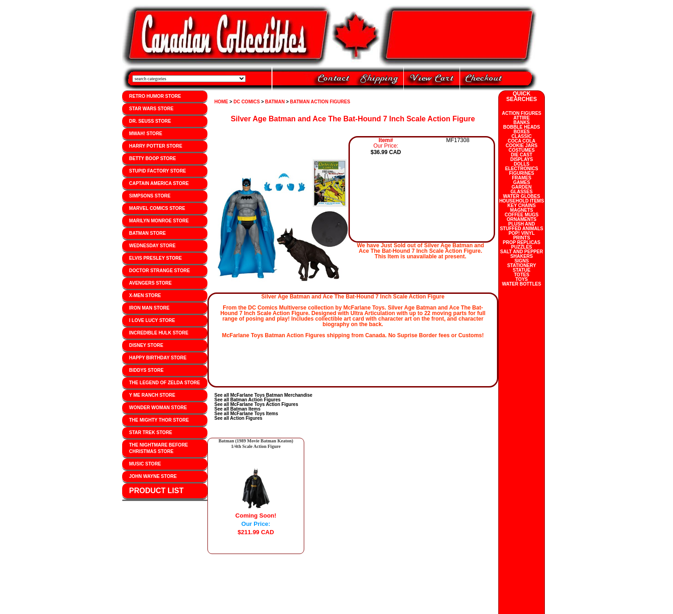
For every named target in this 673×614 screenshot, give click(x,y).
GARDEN (521, 187)
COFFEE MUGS (521, 214)
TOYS (521, 279)
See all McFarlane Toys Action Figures (256, 404)
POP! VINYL (521, 233)
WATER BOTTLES (521, 283)
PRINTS (521, 237)
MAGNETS (521, 210)
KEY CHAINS (522, 205)
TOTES (521, 274)
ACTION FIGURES (522, 113)
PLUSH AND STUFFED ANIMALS (521, 226)
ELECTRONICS (521, 168)
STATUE (522, 270)
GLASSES (522, 191)
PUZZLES (521, 247)
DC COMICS (246, 101)
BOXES (522, 131)
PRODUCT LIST (156, 491)
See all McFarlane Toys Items (246, 413)
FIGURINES (521, 173)
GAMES (521, 182)
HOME (221, 101)
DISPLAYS (521, 159)
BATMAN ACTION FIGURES (320, 101)
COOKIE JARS (521, 145)
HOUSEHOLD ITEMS (521, 200)
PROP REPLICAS (522, 242)
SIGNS (521, 260)
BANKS (522, 122)
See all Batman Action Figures (247, 399)
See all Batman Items (237, 408)
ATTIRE (522, 117)
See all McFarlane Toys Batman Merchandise (263, 395)
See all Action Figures (238, 418)
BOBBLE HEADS (521, 127)
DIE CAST (521, 154)
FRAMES (521, 177)
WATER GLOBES (521, 196)
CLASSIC (522, 136)
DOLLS (522, 164)
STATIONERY (521, 265)
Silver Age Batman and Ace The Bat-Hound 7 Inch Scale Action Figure (353, 119)
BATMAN (275, 101)
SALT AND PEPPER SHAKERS (521, 254)
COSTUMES (521, 150)
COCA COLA (521, 140)
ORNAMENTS (521, 219)
